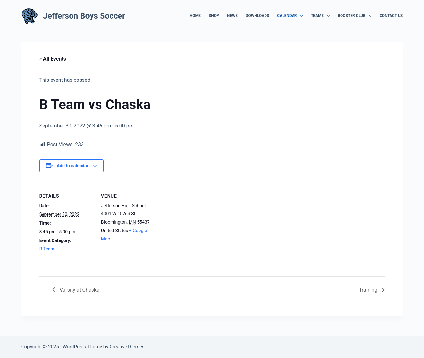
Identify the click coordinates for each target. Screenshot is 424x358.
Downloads (257, 16)
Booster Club (356, 16)
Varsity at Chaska (79, 290)
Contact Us (391, 16)
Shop (214, 16)
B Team (46, 248)
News (232, 16)
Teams (321, 16)
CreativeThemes (127, 347)
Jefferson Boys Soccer (84, 16)
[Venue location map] (197, 227)
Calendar (291, 16)
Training (369, 290)
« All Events (52, 59)
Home (195, 16)
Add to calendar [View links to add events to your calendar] (73, 165)
